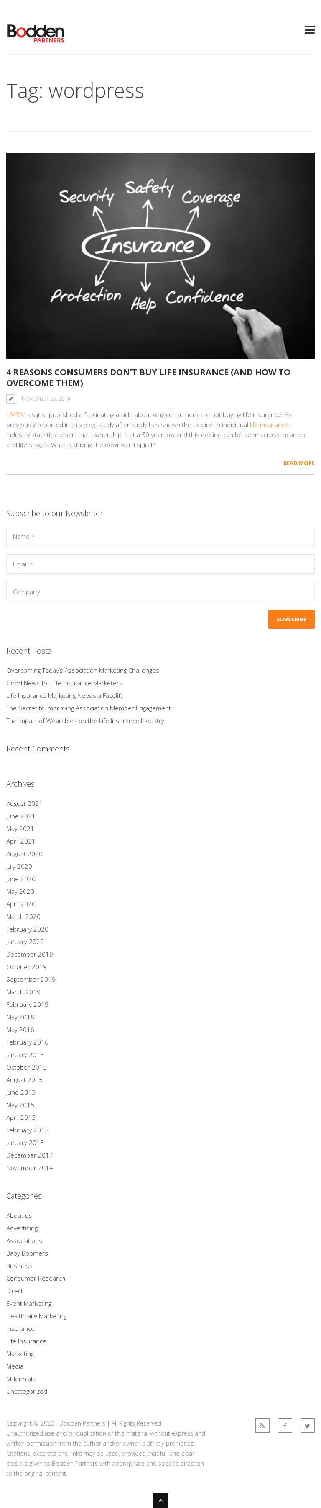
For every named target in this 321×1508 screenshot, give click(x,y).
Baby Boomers (27, 1253)
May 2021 (20, 828)
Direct (14, 1291)
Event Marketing (28, 1303)
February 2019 (27, 1004)
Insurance (20, 1328)
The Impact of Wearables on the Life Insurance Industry (85, 720)
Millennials (21, 1378)
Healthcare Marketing (36, 1316)
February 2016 (27, 1042)
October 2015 (26, 1067)
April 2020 (21, 904)
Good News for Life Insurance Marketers (64, 683)
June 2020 (21, 879)
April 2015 (21, 1117)
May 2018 (20, 1017)
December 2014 (29, 1155)
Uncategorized (26, 1391)
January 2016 (25, 1054)
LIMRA (14, 414)
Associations (24, 1240)
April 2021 (21, 841)
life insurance (269, 424)
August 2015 (24, 1080)
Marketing (20, 1353)
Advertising (22, 1228)
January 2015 (25, 1142)
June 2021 (21, 816)
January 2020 (25, 941)
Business (19, 1265)
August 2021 (24, 803)
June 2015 (21, 1092)
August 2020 (24, 853)
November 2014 (29, 1167)
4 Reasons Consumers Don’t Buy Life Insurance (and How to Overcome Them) (148, 377)
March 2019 (23, 992)
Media (14, 1366)
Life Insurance (26, 1341)
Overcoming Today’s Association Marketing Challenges (82, 670)
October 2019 (26, 966)
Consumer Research (35, 1278)
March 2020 (23, 916)
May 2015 (20, 1105)
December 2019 (29, 954)
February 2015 (27, 1130)
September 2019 (31, 979)
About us (19, 1215)
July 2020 (19, 866)
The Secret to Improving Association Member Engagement (88, 708)
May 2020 (20, 891)
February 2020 (27, 929)
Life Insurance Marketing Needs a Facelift (64, 695)
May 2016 (20, 1029)
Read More (299, 463)
